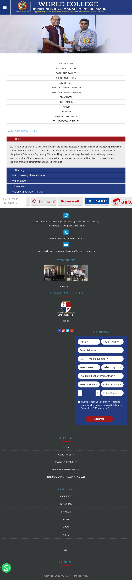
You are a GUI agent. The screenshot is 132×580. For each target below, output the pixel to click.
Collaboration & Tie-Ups (66, 121)
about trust (66, 82)
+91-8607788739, (57, 238)
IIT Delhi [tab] (14, 139)
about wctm (66, 63)
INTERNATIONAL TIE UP (66, 116)
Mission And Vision (66, 68)
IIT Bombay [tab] (16, 170)
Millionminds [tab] (17, 181)
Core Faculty (66, 454)
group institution (66, 78)
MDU (66, 542)
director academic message (66, 92)
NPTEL (66, 519)
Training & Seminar (66, 462)
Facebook (66, 496)
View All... (65, 286)
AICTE (66, 534)
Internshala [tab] (16, 186)
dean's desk (66, 97)
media (66, 447)
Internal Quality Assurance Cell (66, 476)
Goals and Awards (66, 73)
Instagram (66, 503)
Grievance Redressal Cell (66, 469)
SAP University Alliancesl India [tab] (26, 175)
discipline (66, 111)
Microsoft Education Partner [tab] (25, 192)
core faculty (66, 102)
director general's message (66, 87)
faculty (66, 106)
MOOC (66, 527)
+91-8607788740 (75, 238)
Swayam (66, 511)
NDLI (66, 550)
